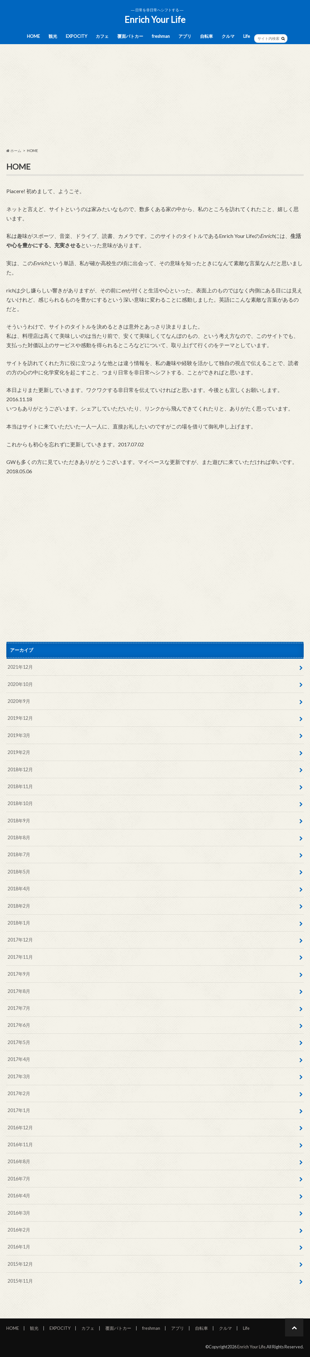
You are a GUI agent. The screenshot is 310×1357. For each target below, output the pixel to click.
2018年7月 (19, 854)
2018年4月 (19, 888)
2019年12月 (20, 718)
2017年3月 (19, 1076)
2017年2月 (19, 1093)
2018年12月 (20, 769)
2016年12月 (20, 1127)
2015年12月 (20, 1264)
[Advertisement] (155, 96)
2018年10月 (20, 803)
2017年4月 (19, 1059)
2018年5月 (19, 871)
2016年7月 (19, 1178)
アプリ (184, 36)
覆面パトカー (130, 36)
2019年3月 (19, 735)
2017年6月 (19, 1025)
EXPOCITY (76, 36)
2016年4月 (19, 1195)
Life (246, 36)
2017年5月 (19, 1042)
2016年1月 (19, 1246)
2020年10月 (20, 684)
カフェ (102, 36)
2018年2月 (19, 906)
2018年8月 (19, 837)
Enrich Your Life (155, 19)
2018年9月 (19, 820)
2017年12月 (20, 939)
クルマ (228, 36)
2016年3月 (19, 1213)
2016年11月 (20, 1144)
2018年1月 (19, 923)
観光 (53, 36)
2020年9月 (19, 701)
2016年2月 (19, 1230)
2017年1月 (19, 1110)
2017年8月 (19, 991)
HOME (33, 36)
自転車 (206, 36)
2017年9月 (19, 974)
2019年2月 (19, 752)
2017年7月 (19, 1008)
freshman (161, 36)
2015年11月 (20, 1281)
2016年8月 (19, 1161)
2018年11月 (20, 786)
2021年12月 (20, 667)
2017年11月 (20, 957)
